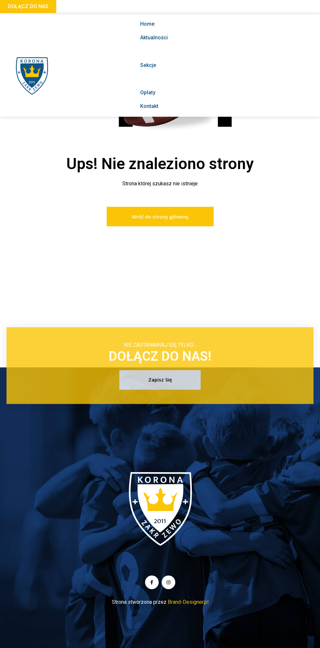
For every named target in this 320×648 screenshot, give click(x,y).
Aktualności (154, 37)
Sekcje (164, 65)
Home (147, 24)
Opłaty (147, 92)
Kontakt (149, 106)
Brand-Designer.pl (188, 602)
